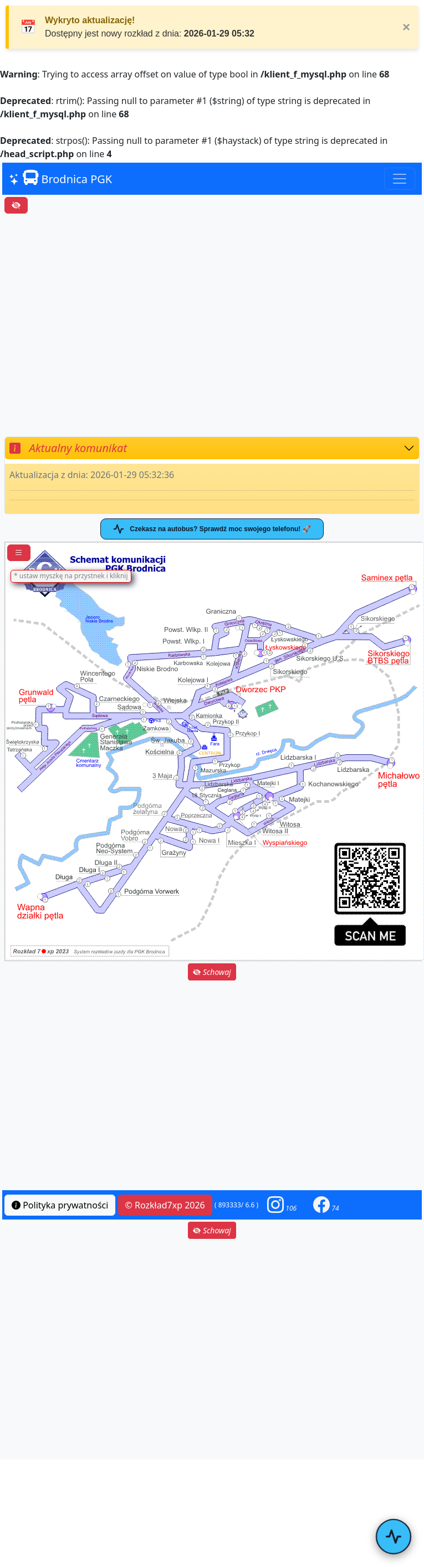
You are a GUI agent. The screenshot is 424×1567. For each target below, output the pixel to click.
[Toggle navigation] (399, 179)
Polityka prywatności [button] (60, 1205)
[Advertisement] (104, 325)
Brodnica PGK (60, 178)
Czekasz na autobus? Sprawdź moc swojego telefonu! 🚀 (211, 529)
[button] (282, 1204)
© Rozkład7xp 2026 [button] (165, 1205)
